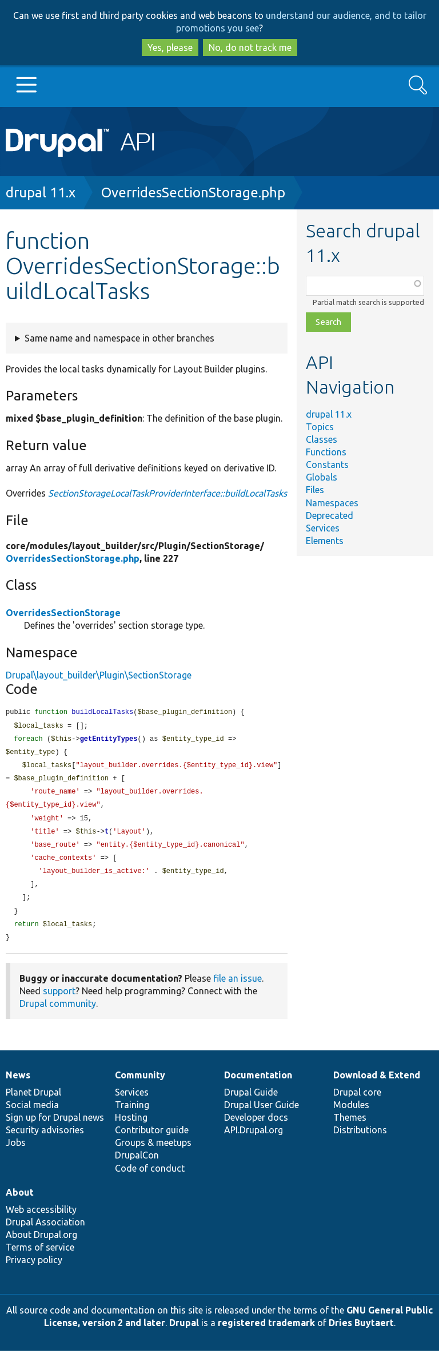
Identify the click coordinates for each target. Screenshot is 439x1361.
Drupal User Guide (261, 1115)
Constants (327, 464)
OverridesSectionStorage (63, 613)
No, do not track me (250, 47)
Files (315, 490)
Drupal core (357, 1102)
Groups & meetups (153, 1153)
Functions (326, 452)
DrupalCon (137, 1165)
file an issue (237, 988)
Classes (321, 439)
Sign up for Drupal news (55, 1127)
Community (140, 1085)
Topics (320, 427)
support (59, 1001)
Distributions (360, 1140)
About (20, 1202)
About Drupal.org (41, 1245)
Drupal (184, 1333)
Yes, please (170, 47)
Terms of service (40, 1257)
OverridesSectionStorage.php (193, 192)
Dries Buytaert (361, 1333)
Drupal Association (45, 1232)
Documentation (258, 1085)
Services (323, 528)
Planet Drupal (33, 1102)
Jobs (16, 1153)
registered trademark (266, 1333)
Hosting (131, 1127)
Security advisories (45, 1140)
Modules (351, 1115)
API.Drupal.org (253, 1140)
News (18, 1085)
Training (132, 1115)
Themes (349, 1127)
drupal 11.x (40, 192)
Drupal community (57, 1014)
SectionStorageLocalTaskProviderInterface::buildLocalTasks (167, 493)
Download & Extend (376, 1085)
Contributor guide (152, 1140)
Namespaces (332, 503)
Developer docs (256, 1127)
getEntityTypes (109, 740)
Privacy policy (34, 1270)
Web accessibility (41, 1220)
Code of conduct (150, 1178)
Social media (32, 1115)
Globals (321, 477)
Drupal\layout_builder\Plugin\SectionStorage (98, 675)
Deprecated (329, 515)
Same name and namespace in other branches (119, 338)
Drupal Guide (251, 1102)
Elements (325, 540)
